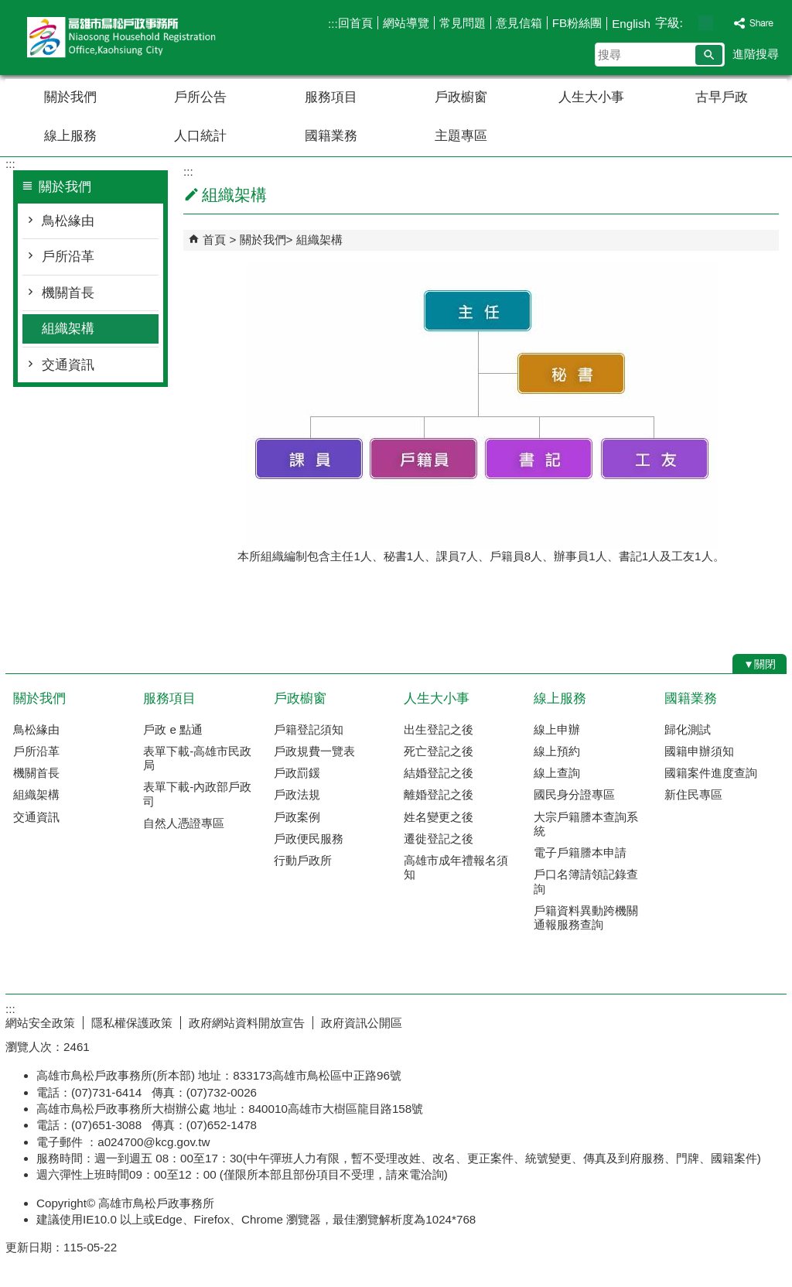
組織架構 (68, 328)
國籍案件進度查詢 (710, 772)
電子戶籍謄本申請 (580, 852)
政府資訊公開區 (361, 1022)
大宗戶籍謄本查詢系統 (586, 823)
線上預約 (557, 751)
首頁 (214, 239)
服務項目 (331, 97)
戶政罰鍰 (297, 772)
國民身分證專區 (574, 794)
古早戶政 (721, 97)
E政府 (654, 1019)
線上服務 (70, 135)
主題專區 (461, 135)
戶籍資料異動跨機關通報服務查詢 (586, 917)
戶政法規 (297, 794)
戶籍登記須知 (308, 729)
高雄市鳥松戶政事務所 (136, 37)
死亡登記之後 (438, 751)
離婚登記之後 (438, 794)
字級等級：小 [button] (689, 22)
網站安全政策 (40, 1022)
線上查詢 (557, 772)
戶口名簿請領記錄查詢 (586, 881)
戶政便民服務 (308, 838)
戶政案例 (297, 816)
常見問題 (462, 22)
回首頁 (355, 22)
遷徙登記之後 (438, 838)
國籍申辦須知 (699, 751)
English (631, 23)
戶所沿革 (68, 256)
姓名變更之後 (438, 816)
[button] (708, 55)
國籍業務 (331, 135)
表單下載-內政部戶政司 (197, 793)
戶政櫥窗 (461, 97)
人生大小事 (591, 97)
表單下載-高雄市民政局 (197, 758)
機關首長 (68, 293)
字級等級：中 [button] (705, 22)
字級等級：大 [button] (722, 22)
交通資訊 (68, 365)
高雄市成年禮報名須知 (456, 867)
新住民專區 (693, 794)
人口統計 (200, 135)
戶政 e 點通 (173, 729)
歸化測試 (687, 729)
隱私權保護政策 (131, 1022)
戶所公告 (200, 97)
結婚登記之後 (438, 772)
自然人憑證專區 (183, 823)
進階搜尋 (755, 53)
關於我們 (70, 97)
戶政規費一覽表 (314, 751)
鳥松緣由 (68, 221)
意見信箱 (519, 22)
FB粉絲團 (577, 22)
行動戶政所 (303, 860)
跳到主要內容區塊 (8, 8)
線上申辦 (557, 729)
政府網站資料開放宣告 (247, 1022)
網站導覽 (406, 22)
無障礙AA (730, 1020)
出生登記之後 (438, 729)
